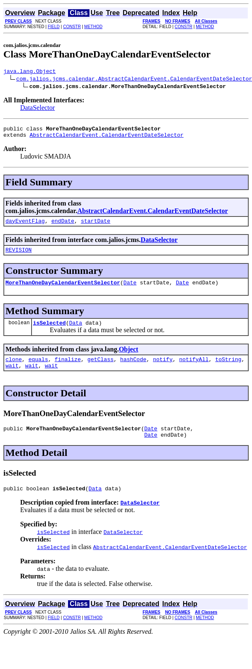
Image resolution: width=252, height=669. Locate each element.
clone (13, 369)
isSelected (49, 331)
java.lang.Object (29, 72)
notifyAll (194, 369)
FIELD (54, 26)
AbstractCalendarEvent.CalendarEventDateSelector (106, 138)
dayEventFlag (25, 225)
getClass (100, 369)
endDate (62, 225)
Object (128, 358)
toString (228, 369)
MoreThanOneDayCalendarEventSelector (62, 290)
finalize (68, 369)
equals (38, 369)
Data (75, 331)
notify (163, 369)
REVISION (18, 256)
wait (11, 376)
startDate (95, 225)
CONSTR (72, 26)
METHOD (93, 26)
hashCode (133, 369)
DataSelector (37, 108)
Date (129, 290)
